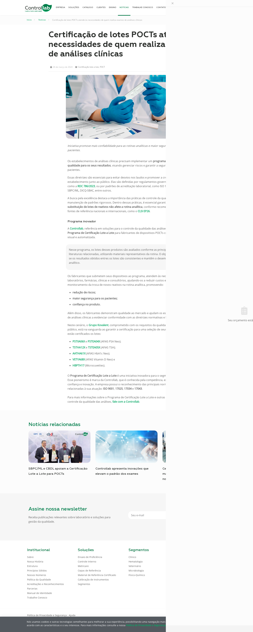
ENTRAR (218, 7)
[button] (170, 66)
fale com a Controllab (125, 401)
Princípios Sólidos (37, 570)
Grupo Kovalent (98, 325)
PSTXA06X (79, 341)
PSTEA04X (94, 341)
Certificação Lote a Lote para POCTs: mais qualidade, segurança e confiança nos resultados (191, 474)
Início (29, 19)
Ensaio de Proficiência (90, 557)
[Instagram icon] (221, 615)
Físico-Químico (137, 575)
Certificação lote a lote (88, 67)
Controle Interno (87, 561)
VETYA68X (79, 359)
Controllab (76, 228)
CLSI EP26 (144, 211)
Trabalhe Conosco (37, 597)
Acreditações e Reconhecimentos (45, 584)
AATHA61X (79, 353)
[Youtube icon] (215, 615)
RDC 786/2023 (86, 186)
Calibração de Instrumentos (93, 579)
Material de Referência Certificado (97, 575)
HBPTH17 (78, 365)
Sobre (30, 557)
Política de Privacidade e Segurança (47, 615)
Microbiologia (136, 570)
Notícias (42, 19)
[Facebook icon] (205, 615)
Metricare (83, 566)
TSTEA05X (94, 347)
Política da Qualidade (39, 579)
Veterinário (135, 566)
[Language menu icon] (203, 7)
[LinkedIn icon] (210, 615)
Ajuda (72, 615)
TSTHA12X (79, 347)
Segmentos (84, 584)
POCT (102, 67)
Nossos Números (36, 575)
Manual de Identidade (39, 593)
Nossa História (35, 561)
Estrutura (32, 566)
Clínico (132, 557)
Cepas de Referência (89, 570)
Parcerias (32, 588)
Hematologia (136, 561)
